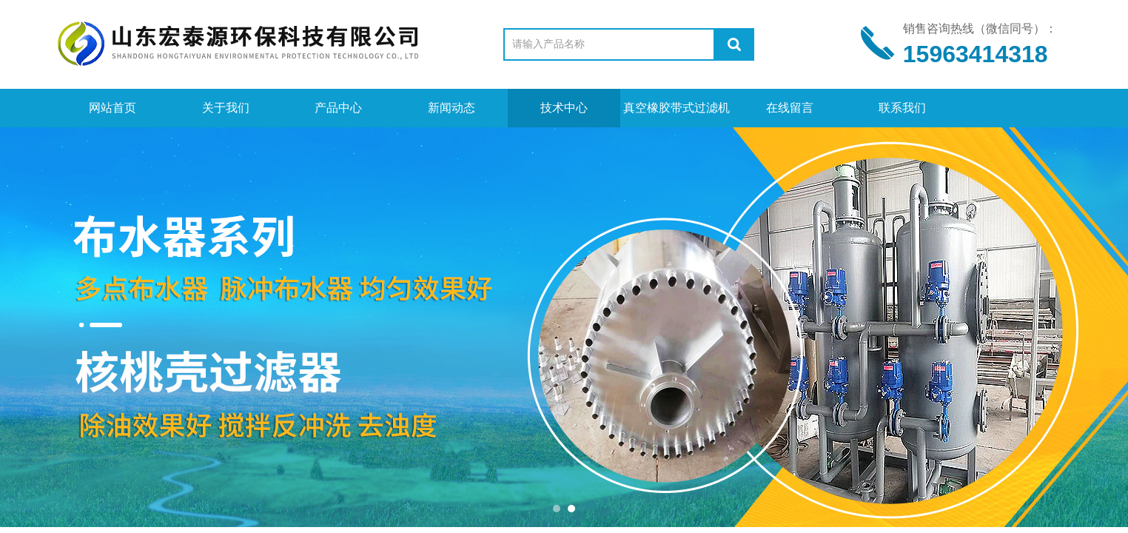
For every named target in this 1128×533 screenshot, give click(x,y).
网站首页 (112, 107)
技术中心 (564, 107)
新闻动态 (451, 107)
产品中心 (338, 107)
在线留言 (789, 107)
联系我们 (902, 107)
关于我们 (225, 107)
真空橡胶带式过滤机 (676, 107)
